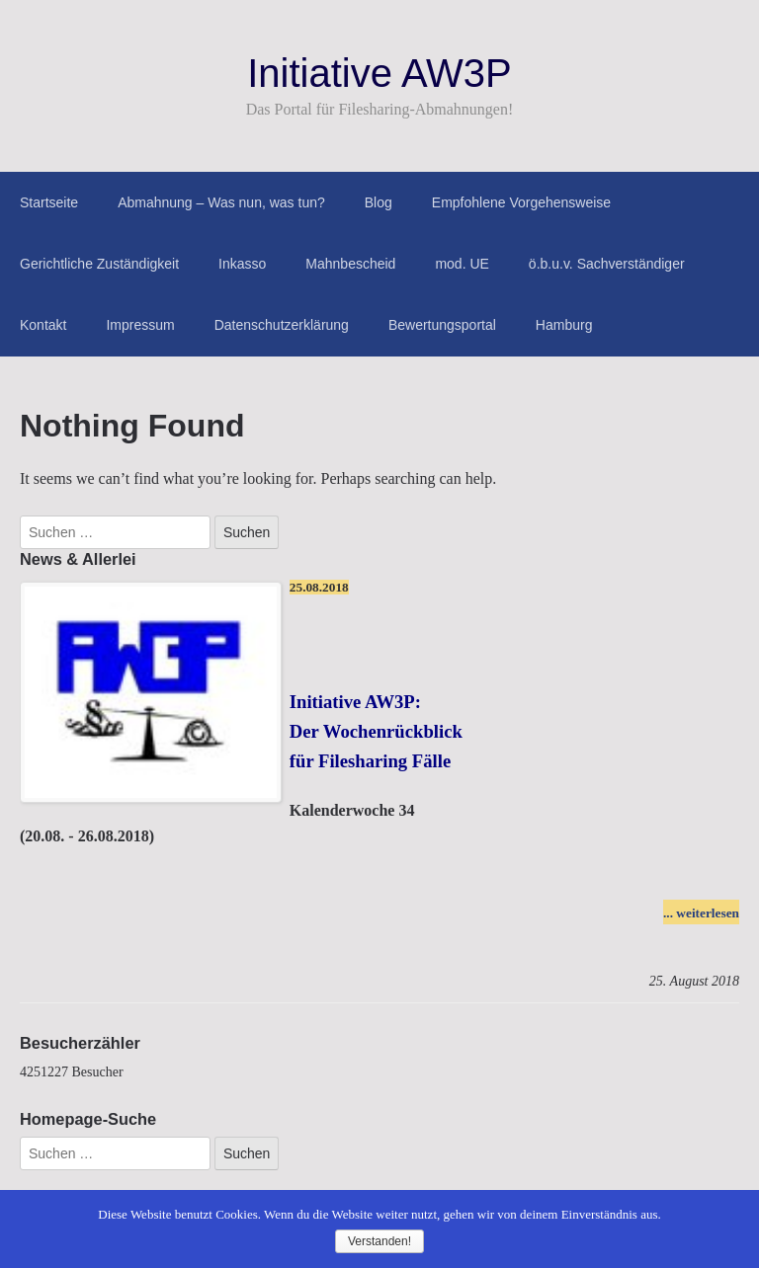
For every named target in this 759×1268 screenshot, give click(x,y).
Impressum (140, 325)
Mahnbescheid (350, 264)
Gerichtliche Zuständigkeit (99, 264)
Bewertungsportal (442, 325)
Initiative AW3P (379, 73)
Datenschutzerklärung (281, 325)
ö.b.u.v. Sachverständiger (607, 264)
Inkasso (242, 264)
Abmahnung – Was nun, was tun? (221, 202)
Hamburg (564, 325)
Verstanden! (379, 1241)
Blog (378, 202)
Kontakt (43, 325)
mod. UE (461, 264)
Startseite (49, 202)
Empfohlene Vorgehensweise (521, 202)
